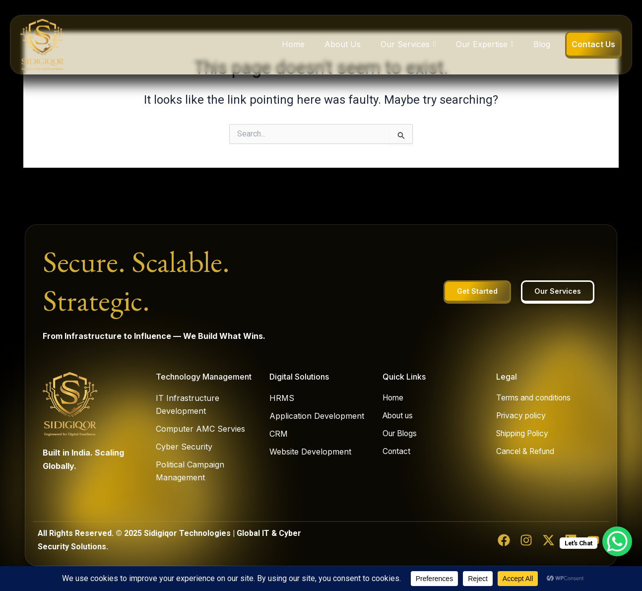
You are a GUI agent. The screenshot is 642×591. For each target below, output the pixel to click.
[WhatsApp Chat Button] (617, 541)
